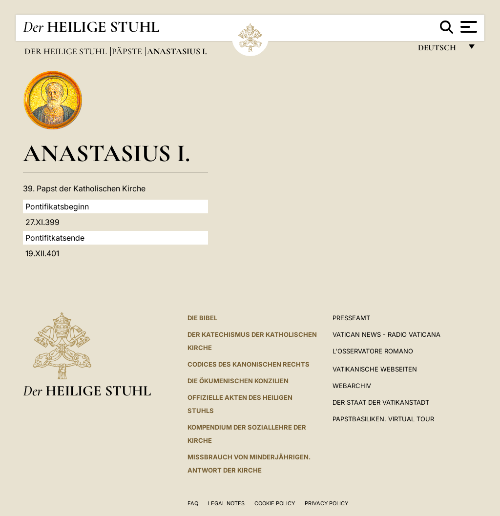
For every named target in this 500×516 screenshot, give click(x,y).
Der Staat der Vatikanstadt (381, 402)
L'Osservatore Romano (373, 351)
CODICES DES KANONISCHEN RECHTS (249, 364)
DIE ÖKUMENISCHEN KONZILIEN (238, 381)
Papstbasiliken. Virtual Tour (383, 419)
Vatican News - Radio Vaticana (386, 334)
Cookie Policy (274, 503)
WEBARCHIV (352, 386)
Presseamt (351, 318)
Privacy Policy (326, 503)
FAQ (193, 503)
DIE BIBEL (202, 318)
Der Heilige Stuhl (66, 51)
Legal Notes (226, 503)
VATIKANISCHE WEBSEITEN (375, 369)
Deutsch (439, 50)
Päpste (128, 51)
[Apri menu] (467, 27)
